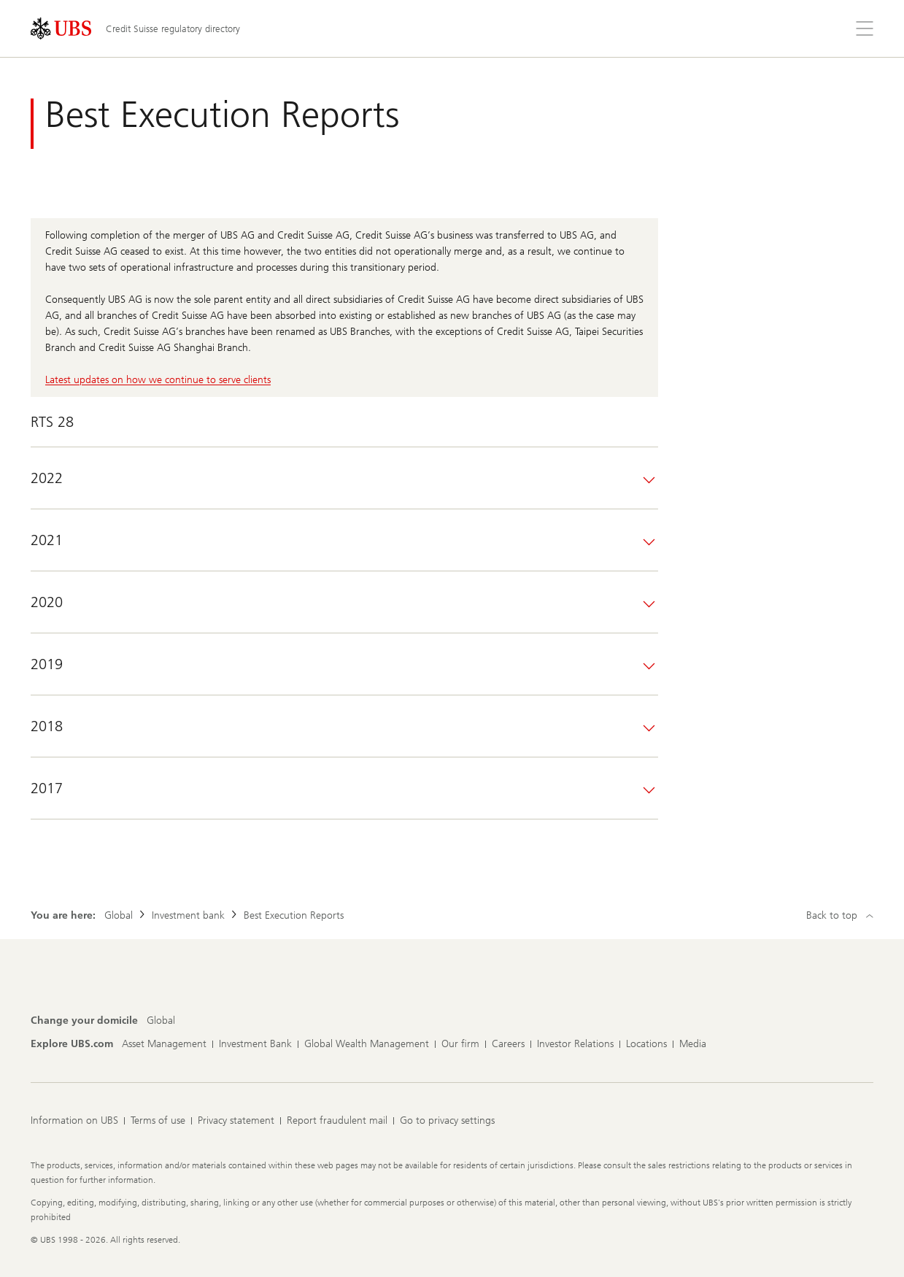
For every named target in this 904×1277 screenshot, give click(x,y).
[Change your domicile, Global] (161, 1021)
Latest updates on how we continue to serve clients (158, 380)
